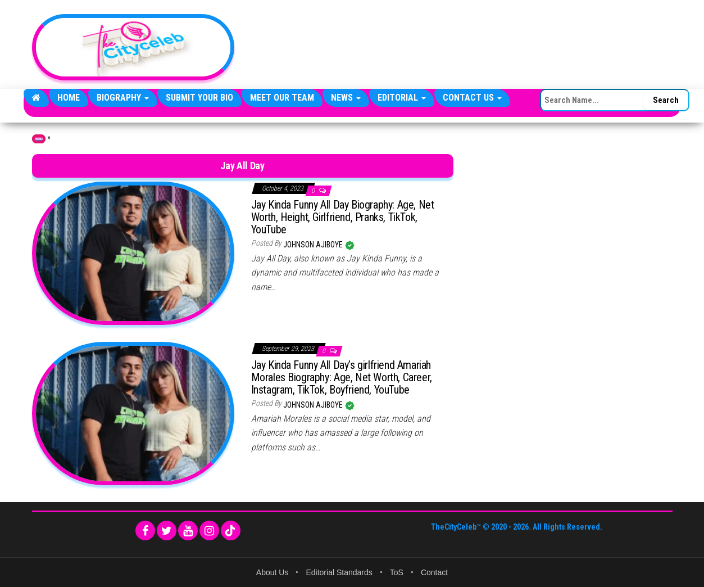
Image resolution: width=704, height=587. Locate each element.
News (346, 97)
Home (68, 97)
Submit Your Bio (199, 97)
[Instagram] (209, 530)
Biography (123, 97)
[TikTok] (230, 530)
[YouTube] (188, 530)
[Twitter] (166, 530)
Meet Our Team (282, 97)
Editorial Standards (339, 572)
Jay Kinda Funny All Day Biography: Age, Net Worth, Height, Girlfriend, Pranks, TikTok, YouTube (342, 217)
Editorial (402, 97)
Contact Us (472, 97)
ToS (396, 572)
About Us (272, 572)
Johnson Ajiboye (313, 244)
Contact (434, 572)
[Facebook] (145, 530)
